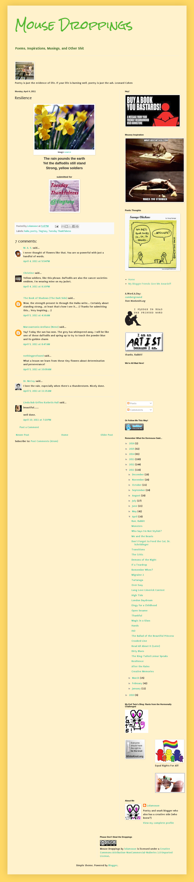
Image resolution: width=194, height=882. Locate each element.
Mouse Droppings (74, 25)
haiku (26, 231)
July (134, 500)
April (135, 516)
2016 (132, 443)
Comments (135, 410)
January (136, 688)
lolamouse (130, 848)
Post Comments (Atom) (44, 441)
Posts (131, 403)
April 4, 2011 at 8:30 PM (36, 286)
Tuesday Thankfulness (59, 231)
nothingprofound (33, 355)
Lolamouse (153, 805)
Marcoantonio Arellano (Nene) (41, 327)
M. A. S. (27, 247)
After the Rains (140, 666)
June (135, 506)
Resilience (138, 661)
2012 (132, 464)
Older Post (107, 434)
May (134, 511)
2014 (132, 454)
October (137, 485)
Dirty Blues (138, 651)
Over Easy (137, 585)
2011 (132, 469)
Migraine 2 (138, 574)
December (138, 474)
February (137, 683)
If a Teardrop (139, 564)
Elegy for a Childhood (144, 605)
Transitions (138, 549)
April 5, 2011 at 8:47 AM (36, 344)
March (136, 678)
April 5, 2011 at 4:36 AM (36, 315)
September (139, 490)
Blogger (112, 865)
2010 (132, 695)
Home (64, 434)
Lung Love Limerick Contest (148, 590)
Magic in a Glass (141, 620)
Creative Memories (143, 671)
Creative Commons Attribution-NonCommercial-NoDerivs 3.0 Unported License (136, 852)
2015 (132, 448)
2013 (132, 459)
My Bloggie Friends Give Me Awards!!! (149, 283)
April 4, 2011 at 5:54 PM (36, 261)
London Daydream (142, 600)
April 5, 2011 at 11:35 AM (37, 391)
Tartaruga (137, 580)
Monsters (137, 526)
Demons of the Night (144, 559)
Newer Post (22, 434)
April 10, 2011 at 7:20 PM (37, 419)
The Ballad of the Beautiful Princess (153, 635)
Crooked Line (139, 640)
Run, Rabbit (138, 521)
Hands (135, 625)
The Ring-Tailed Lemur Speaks (150, 656)
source (67, 152)
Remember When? (142, 569)
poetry (33, 231)
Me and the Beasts (142, 536)
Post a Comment (29, 427)
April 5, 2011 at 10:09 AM (37, 369)
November (138, 479)
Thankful (137, 615)
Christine (28, 273)
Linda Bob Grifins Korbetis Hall (41, 402)
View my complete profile (158, 823)
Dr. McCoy (29, 381)
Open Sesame (140, 610)
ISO (133, 630)
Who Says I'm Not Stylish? (147, 531)
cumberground (133, 297)
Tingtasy (42, 231)
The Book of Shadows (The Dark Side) (45, 298)
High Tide (137, 595)
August (136, 495)
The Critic (137, 554)
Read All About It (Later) (146, 646)
